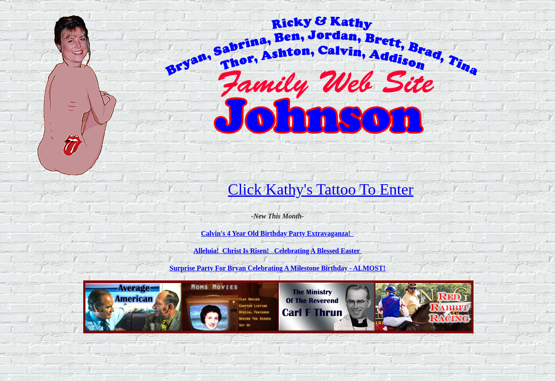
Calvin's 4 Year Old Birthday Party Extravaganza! (277, 233)
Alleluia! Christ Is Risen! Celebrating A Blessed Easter (277, 250)
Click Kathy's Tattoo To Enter (320, 189)
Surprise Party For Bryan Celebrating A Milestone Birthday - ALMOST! (277, 268)
